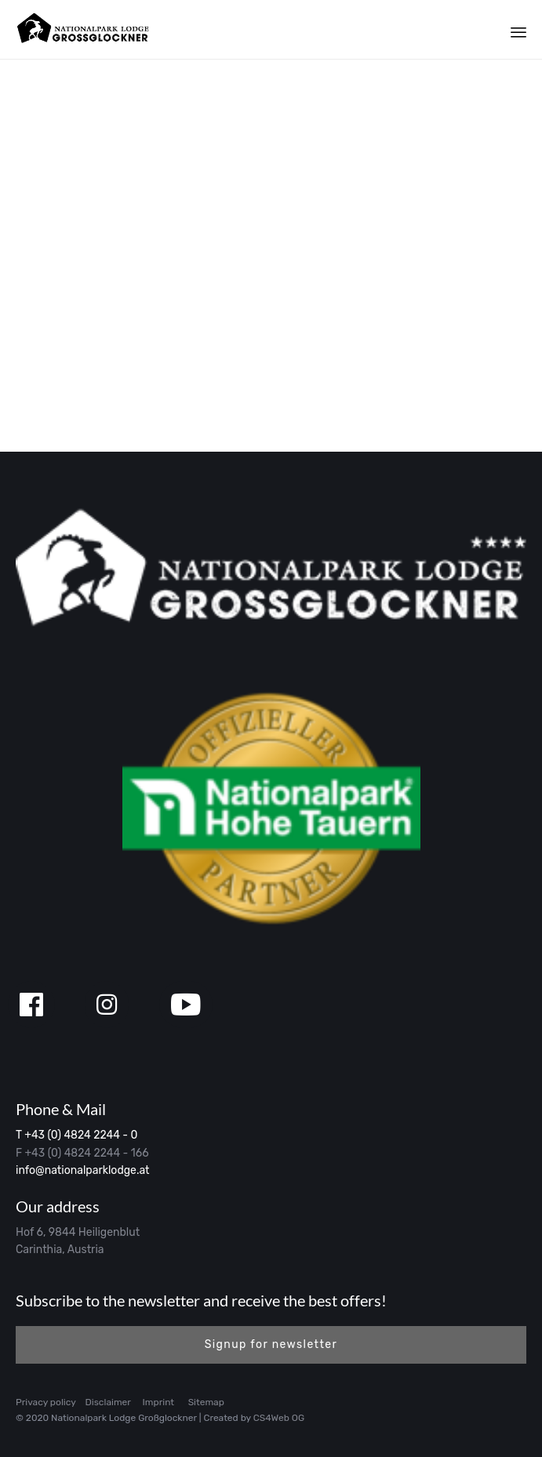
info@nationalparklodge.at (83, 1170)
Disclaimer (108, 1402)
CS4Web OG (278, 1417)
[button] (271, 1345)
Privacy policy (46, 1402)
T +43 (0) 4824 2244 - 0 (76, 1135)
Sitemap (206, 1402)
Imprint (158, 1402)
